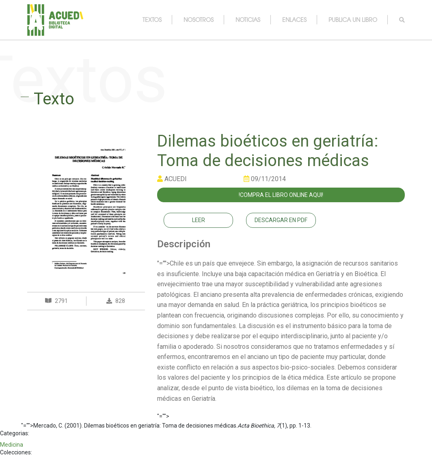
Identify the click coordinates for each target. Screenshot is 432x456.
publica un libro (352, 19)
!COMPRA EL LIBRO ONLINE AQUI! (281, 195)
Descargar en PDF (281, 220)
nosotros (199, 19)
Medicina (11, 444)
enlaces (294, 19)
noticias (247, 19)
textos (152, 19)
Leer (198, 220)
